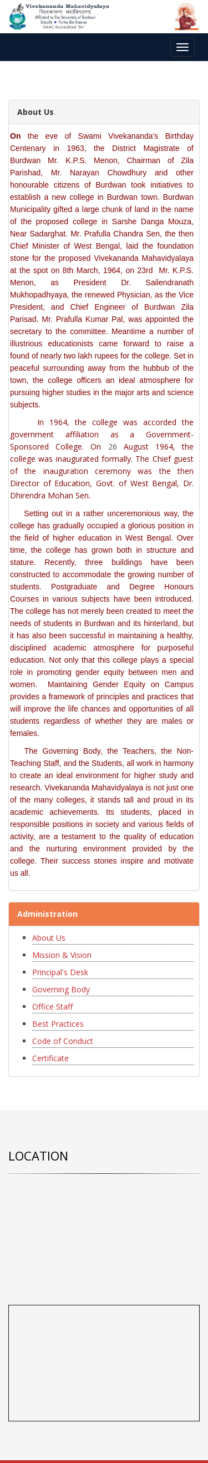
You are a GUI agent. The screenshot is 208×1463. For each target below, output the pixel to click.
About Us (48, 937)
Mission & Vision (62, 955)
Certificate (50, 1058)
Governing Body (61, 989)
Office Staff (52, 1006)
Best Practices (58, 1023)
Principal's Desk (60, 972)
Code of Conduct (62, 1041)
